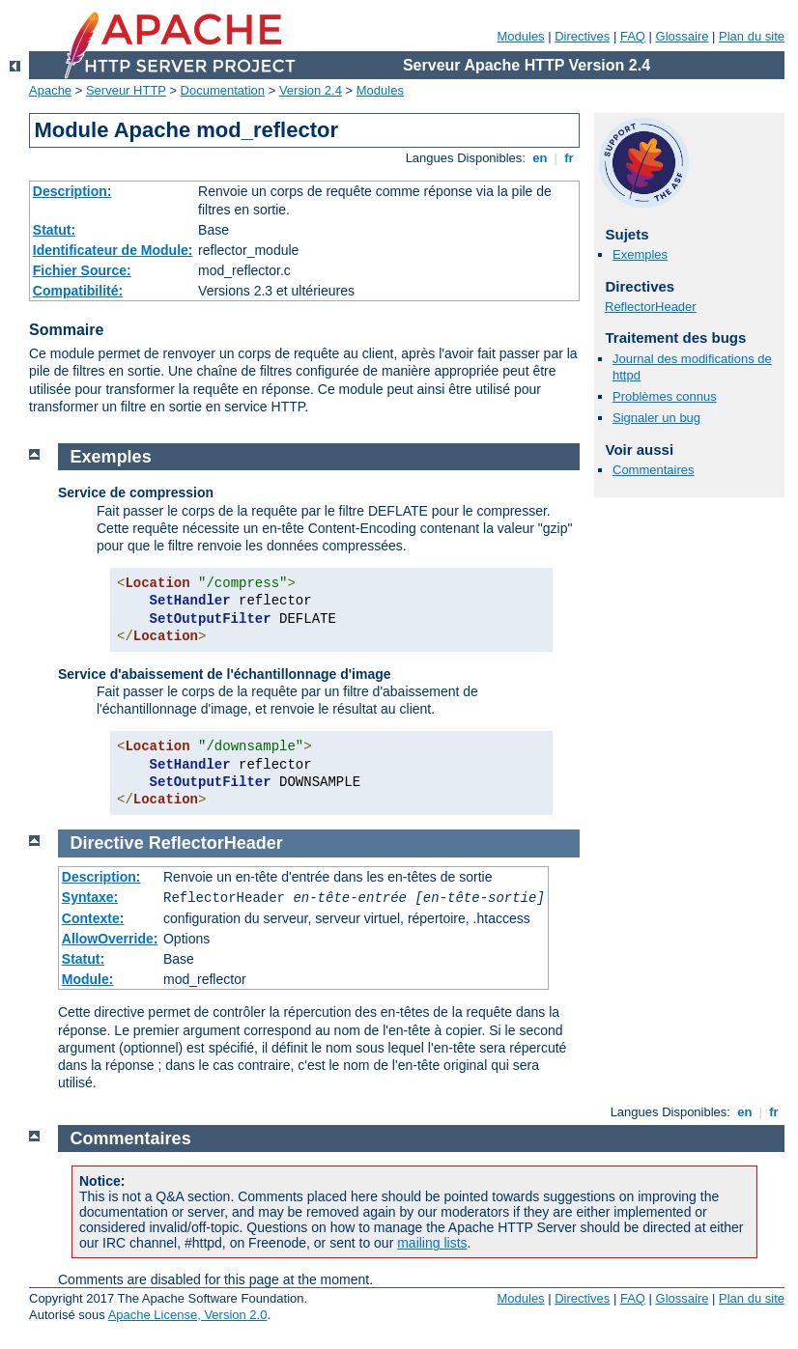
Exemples (640, 254)
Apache (50, 90)
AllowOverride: (110, 938)
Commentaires (654, 470)
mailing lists (432, 1243)
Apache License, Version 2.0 (188, 1314)
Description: (72, 191)
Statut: (54, 230)
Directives (582, 36)
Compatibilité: (78, 290)
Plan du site (751, 36)
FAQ (632, 36)
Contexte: (93, 918)
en (540, 158)
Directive (107, 843)
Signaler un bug (656, 417)
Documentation (223, 90)
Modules (520, 36)
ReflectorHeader (651, 306)
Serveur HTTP (126, 90)
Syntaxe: (90, 897)
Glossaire (682, 36)
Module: (88, 979)
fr (569, 158)
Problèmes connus (665, 396)
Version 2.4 (310, 90)
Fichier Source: (82, 270)
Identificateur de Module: (113, 250)
